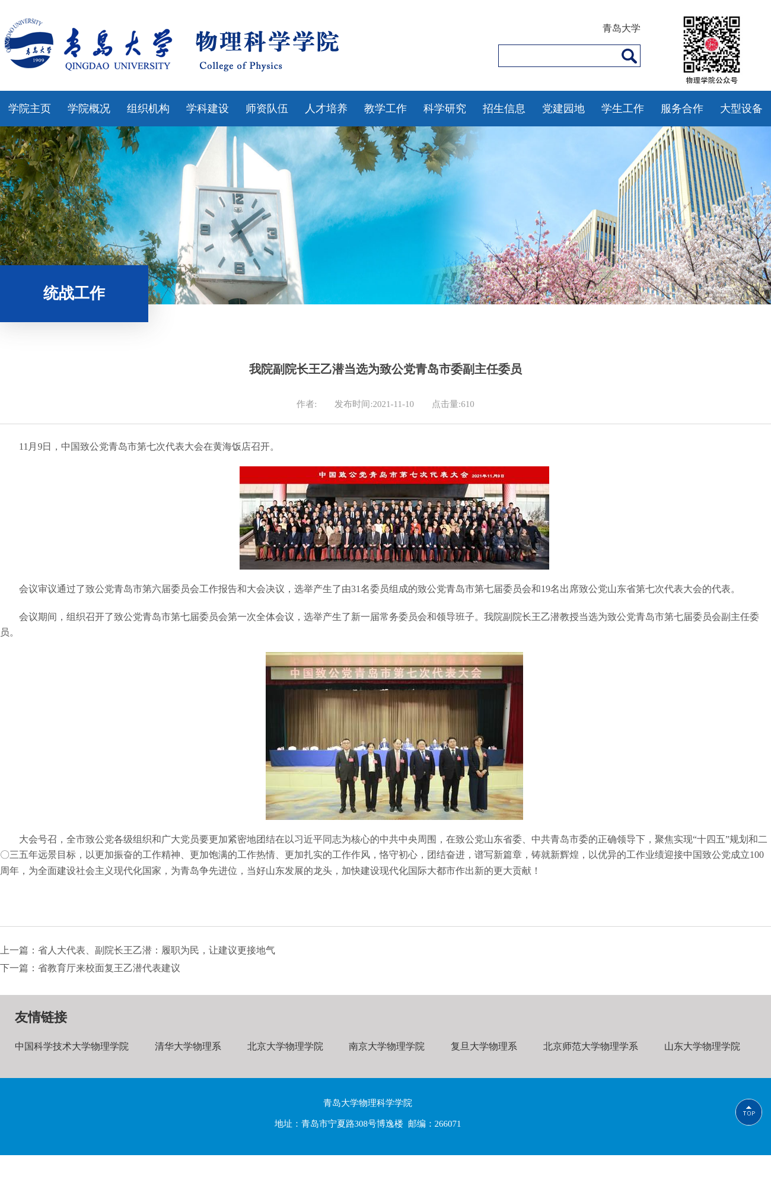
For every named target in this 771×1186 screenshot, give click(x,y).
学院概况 (89, 109)
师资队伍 (267, 109)
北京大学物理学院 (285, 1046)
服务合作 (682, 109)
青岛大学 (622, 28)
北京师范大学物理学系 (590, 1046)
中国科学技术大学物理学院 (72, 1046)
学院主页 (29, 109)
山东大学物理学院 (702, 1046)
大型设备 (741, 109)
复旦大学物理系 (484, 1046)
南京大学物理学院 (387, 1046)
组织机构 (148, 109)
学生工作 (622, 109)
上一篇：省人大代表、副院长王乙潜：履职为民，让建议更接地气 (137, 950)
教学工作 (385, 109)
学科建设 (207, 109)
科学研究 (444, 109)
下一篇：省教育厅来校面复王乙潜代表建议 (90, 968)
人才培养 (326, 109)
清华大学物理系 (188, 1046)
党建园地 (563, 109)
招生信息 (504, 109)
